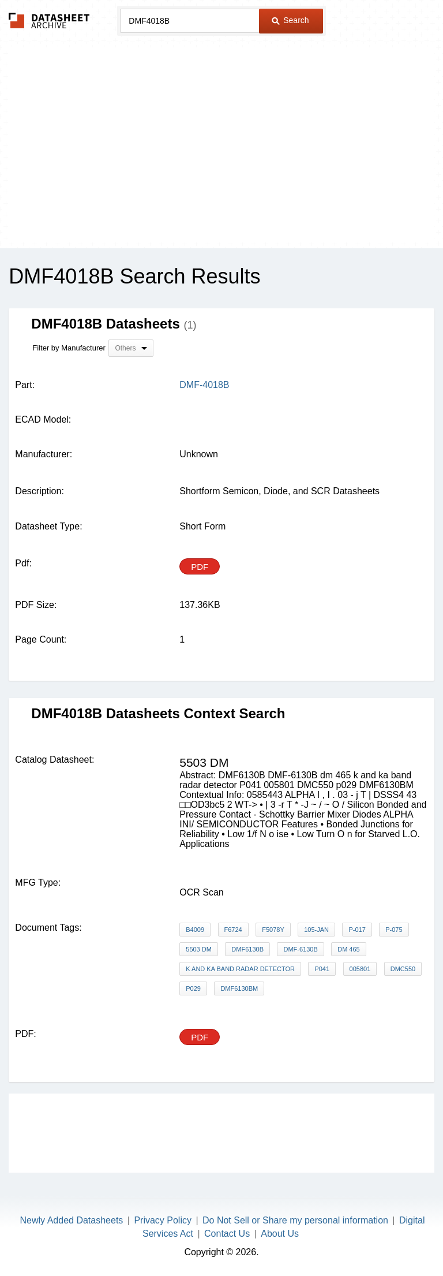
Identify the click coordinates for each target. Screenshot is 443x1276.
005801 (360, 968)
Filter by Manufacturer (68, 348)
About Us (280, 1233)
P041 (321, 968)
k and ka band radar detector (240, 968)
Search (290, 20)
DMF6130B (247, 949)
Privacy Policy (163, 1220)
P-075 (393, 929)
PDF (199, 567)
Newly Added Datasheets (71, 1220)
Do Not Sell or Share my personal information (295, 1220)
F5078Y (273, 929)
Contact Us (227, 1233)
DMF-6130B (300, 949)
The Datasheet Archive (49, 20)
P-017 (356, 929)
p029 (193, 988)
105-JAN (316, 929)
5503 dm (199, 949)
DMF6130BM (239, 988)
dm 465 (348, 949)
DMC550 (403, 968)
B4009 (195, 929)
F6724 (233, 929)
